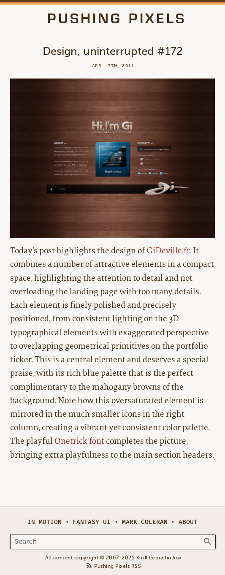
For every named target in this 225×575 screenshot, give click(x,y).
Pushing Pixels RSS (117, 566)
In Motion (44, 522)
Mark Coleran (145, 522)
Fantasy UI (92, 522)
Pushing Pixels (116, 19)
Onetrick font (79, 441)
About (188, 522)
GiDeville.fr (168, 250)
